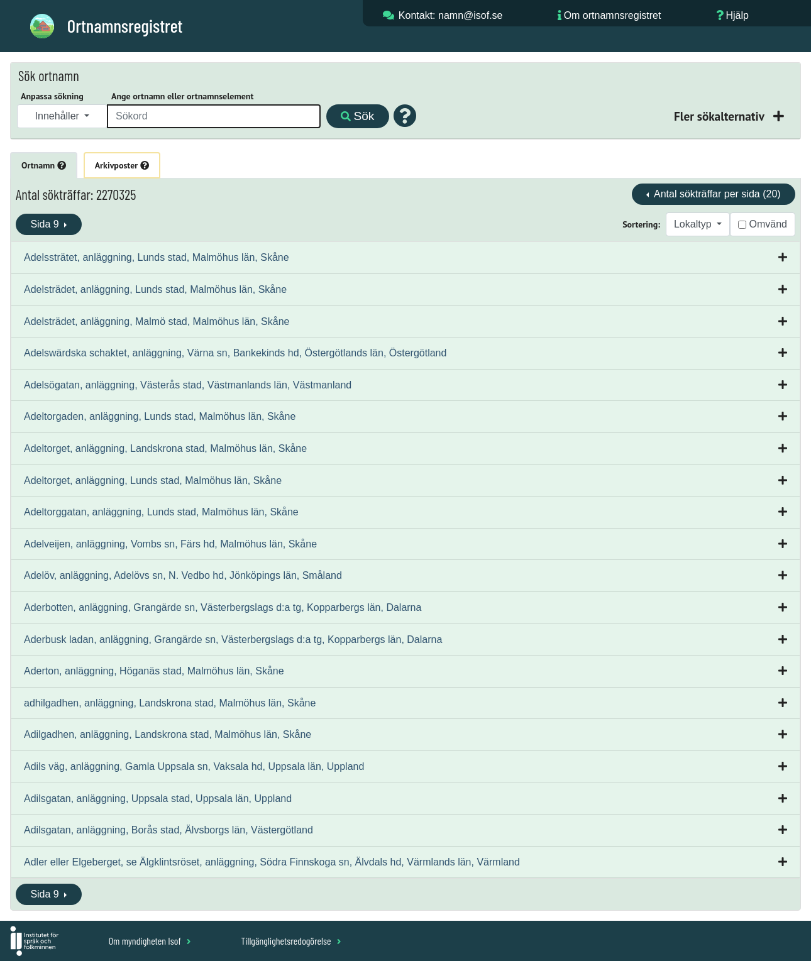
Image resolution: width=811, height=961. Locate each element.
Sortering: (641, 224)
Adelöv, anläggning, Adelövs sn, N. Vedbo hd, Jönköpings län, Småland (183, 575)
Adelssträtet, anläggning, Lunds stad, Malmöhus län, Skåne (156, 257)
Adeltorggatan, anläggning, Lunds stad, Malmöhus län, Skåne (161, 512)
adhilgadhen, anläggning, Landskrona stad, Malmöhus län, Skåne (170, 703)
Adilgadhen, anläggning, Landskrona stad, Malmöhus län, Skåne (167, 734)
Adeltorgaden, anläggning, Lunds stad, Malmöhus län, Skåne (159, 416)
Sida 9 (46, 224)
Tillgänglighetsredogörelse (291, 941)
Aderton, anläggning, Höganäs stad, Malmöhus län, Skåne (154, 671)
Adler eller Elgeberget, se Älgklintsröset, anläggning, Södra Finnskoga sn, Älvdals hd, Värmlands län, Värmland (272, 862)
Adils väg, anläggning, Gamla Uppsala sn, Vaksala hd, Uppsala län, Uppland (194, 766)
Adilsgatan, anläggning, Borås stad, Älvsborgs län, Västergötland (168, 830)
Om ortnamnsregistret (612, 15)
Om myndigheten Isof (150, 941)
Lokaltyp (694, 224)
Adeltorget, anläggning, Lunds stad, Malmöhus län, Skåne (153, 480)
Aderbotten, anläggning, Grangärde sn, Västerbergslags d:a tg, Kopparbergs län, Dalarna (222, 607)
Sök (357, 116)
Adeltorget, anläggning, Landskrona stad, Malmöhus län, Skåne (165, 448)
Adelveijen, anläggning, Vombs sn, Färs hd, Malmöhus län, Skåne (170, 544)
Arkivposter (122, 165)
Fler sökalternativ (720, 116)
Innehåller (58, 116)
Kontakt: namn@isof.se (451, 15)
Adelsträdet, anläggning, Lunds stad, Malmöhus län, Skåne (155, 289)
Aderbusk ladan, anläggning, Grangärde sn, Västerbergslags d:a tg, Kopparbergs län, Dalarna (233, 639)
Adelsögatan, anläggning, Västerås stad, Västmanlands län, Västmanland (187, 385)
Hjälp (736, 15)
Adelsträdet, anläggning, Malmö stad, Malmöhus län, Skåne (156, 321)
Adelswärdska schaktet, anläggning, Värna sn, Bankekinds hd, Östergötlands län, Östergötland (235, 353)
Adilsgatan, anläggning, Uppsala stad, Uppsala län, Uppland (158, 798)
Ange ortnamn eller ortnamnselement (182, 96)
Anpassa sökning (52, 96)
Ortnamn (43, 165)
